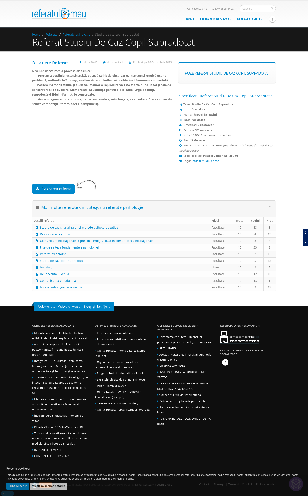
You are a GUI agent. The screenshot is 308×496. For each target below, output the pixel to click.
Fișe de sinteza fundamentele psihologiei (69, 247)
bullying (46, 267)
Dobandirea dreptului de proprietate (182, 401)
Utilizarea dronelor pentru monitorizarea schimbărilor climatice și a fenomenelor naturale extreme (59, 404)
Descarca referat (53, 188)
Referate (51, 34)
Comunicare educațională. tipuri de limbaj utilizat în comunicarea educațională (96, 241)
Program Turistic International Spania (120, 373)
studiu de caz (210, 161)
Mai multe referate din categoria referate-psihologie (92, 207)
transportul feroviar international (180, 395)
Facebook (272, 19)
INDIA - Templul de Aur (111, 386)
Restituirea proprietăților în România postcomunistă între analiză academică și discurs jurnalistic (58, 350)
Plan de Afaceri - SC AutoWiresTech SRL (58, 427)
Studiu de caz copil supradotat (62, 261)
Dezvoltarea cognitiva (55, 234)
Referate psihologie (76, 34)
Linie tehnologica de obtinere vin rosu (121, 379)
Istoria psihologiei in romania (61, 287)
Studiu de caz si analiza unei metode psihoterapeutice (79, 227)
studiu (197, 161)
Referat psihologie (53, 254)
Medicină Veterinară (172, 366)
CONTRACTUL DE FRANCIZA (51, 456)
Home (190, 19)
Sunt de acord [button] (18, 486)
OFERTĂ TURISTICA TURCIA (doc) (117, 403)
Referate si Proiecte (215, 19)
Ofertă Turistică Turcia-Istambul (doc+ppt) (123, 410)
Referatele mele (250, 19)
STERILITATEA (167, 348)
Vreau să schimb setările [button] (48, 486)
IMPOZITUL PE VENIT (47, 450)
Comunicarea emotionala (58, 281)
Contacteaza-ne (196, 9)
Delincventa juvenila (54, 274)
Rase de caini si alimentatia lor (116, 333)
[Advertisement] (102, 150)
